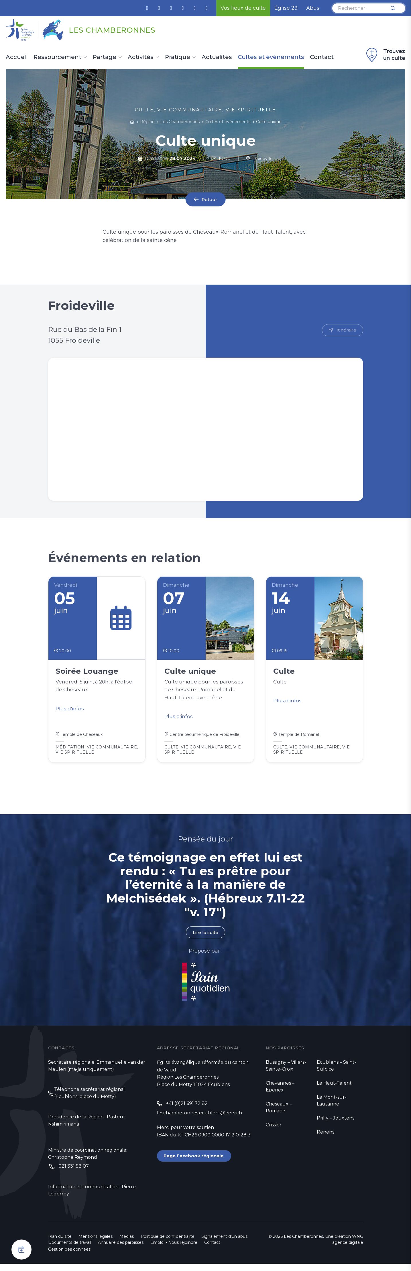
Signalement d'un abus (224, 1243)
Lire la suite (205, 937)
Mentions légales (95, 1243)
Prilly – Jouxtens (335, 1123)
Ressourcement (57, 57)
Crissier (274, 1129)
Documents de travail (69, 1249)
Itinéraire (346, 330)
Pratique (177, 57)
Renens (325, 1137)
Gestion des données (69, 1256)
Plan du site (60, 1243)
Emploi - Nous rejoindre (173, 1249)
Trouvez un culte (385, 55)
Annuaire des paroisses (120, 1249)
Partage (104, 57)
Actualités (217, 57)
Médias (126, 1243)
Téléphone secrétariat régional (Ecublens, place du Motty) (89, 1098)
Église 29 (286, 8)
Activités (141, 57)
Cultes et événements (271, 57)
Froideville (259, 158)
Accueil (17, 57)
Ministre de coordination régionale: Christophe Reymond (87, 1159)
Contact (322, 57)
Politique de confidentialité (167, 1243)
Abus (312, 8)
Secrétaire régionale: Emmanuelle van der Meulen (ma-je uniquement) (96, 1071)
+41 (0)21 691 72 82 (187, 1109)
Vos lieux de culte (243, 8)
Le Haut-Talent (334, 1088)
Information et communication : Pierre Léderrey (92, 1197)
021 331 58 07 (73, 1172)
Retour (209, 199)
